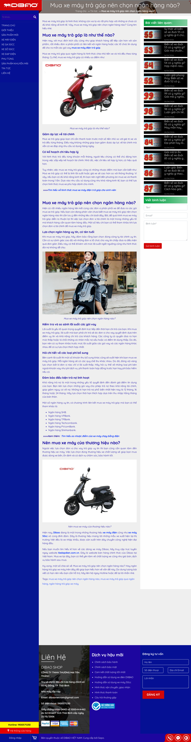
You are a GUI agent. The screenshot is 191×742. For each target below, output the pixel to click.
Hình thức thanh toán (106, 692)
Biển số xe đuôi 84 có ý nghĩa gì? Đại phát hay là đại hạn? (174, 139)
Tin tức (6, 68)
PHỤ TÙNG (7, 58)
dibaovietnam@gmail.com (64, 697)
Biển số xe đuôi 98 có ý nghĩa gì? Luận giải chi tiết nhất (174, 109)
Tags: (45, 578)
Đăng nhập (15, 737)
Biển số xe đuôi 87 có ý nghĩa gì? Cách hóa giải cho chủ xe (174, 186)
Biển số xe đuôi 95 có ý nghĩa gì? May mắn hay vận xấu (174, 124)
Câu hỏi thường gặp (105, 697)
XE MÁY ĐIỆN (8, 39)
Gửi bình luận (153, 245)
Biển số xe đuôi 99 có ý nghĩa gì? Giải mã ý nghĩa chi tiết (174, 93)
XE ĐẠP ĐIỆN (8, 53)
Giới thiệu (7, 30)
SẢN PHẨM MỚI (9, 34)
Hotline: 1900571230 (19, 724)
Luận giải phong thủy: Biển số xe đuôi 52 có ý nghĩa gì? (174, 78)
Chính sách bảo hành (106, 661)
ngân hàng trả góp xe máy (64, 583)
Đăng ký (153, 694)
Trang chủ (8, 25)
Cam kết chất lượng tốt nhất (110, 672)
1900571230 (63, 703)
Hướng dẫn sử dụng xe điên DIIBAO (114, 677)
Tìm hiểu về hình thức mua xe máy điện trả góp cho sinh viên (82, 190)
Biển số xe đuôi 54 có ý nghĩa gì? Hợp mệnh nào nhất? (174, 63)
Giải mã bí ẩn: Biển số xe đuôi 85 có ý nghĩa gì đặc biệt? (174, 155)
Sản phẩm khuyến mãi (14, 63)
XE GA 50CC (7, 44)
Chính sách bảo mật (106, 667)
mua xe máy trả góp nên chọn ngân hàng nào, (75, 578)
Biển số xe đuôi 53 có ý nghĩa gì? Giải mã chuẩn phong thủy (174, 47)
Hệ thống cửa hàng (19, 730)
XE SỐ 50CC (7, 49)
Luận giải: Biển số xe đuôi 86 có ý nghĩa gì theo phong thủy (174, 170)
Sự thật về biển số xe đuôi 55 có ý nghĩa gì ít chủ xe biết (174, 32)
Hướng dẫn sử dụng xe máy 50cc (113, 682)
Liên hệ (5, 73)
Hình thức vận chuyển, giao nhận (112, 687)
